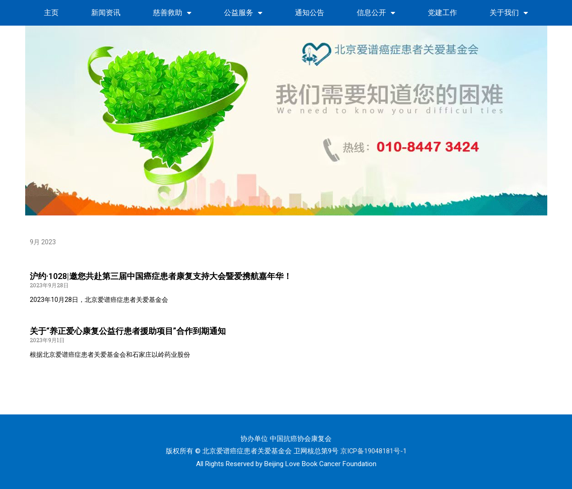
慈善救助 (172, 13)
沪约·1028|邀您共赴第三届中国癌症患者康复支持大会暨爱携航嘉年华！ (161, 276)
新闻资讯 (105, 12)
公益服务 (243, 13)
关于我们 (509, 13)
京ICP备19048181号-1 (373, 451)
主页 (51, 12)
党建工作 (442, 12)
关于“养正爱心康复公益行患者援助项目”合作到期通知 (128, 331)
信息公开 (376, 13)
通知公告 (309, 12)
